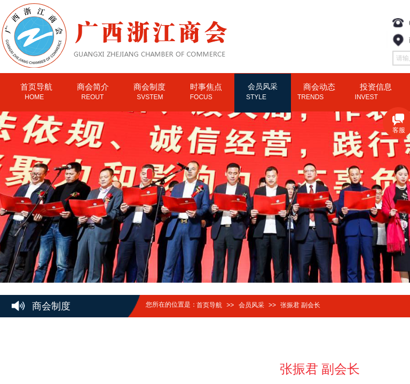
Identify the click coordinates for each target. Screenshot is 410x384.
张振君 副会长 (300, 305)
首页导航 (209, 305)
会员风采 (251, 305)
